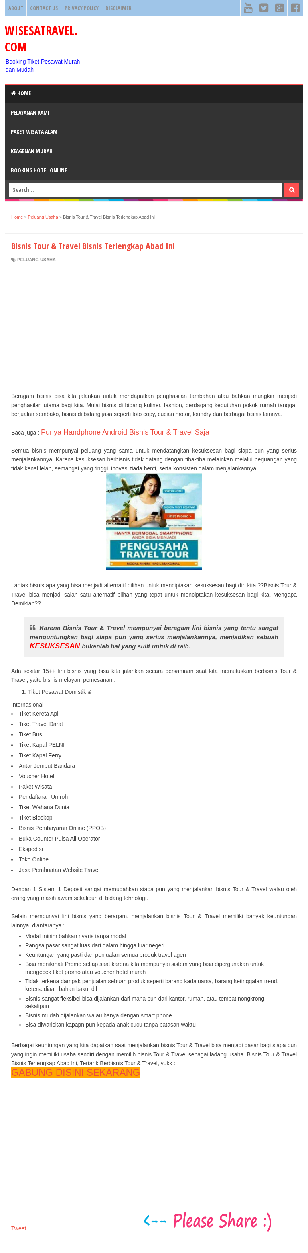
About (15, 8)
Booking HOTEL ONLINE (39, 170)
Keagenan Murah (32, 151)
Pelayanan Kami (30, 112)
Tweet (18, 1228)
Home (21, 93)
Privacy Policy (82, 8)
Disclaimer (118, 8)
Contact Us (44, 8)
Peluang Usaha (36, 259)
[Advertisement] (154, 327)
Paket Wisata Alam (34, 131)
